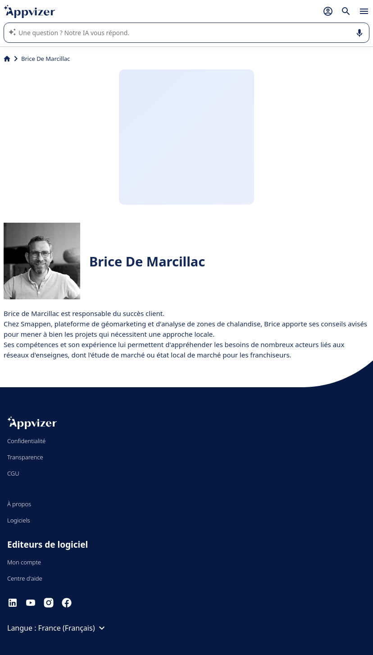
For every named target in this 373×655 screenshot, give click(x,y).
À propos (19, 504)
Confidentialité (26, 441)
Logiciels (18, 520)
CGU (13, 473)
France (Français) (73, 628)
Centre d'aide (24, 578)
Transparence (25, 457)
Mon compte (24, 562)
